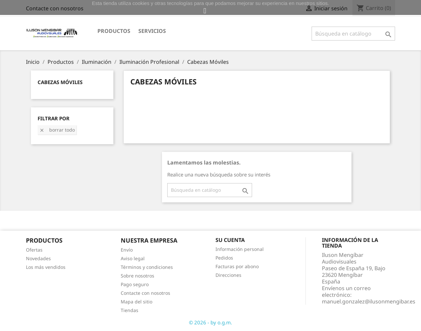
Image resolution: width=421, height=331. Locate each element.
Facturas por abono (237, 266)
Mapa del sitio (136, 301)
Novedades (38, 258)
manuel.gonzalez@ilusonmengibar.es (368, 301)
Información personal (239, 249)
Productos (113, 31)
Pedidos (224, 258)
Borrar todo (57, 130)
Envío (127, 250)
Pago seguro (135, 284)
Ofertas (34, 250)
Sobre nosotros (137, 276)
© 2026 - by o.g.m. (210, 322)
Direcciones (228, 275)
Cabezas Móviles (60, 82)
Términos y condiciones (147, 267)
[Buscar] (353, 34)
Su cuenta (230, 240)
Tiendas (129, 310)
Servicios (152, 31)
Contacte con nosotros (145, 293)
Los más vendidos (46, 267)
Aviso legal (133, 258)
